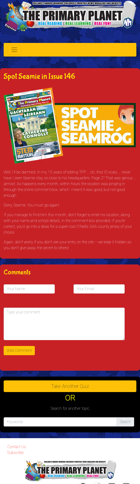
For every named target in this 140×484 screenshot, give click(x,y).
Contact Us (16, 446)
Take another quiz (70, 386)
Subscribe (15, 452)
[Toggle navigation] (14, 50)
